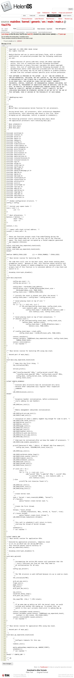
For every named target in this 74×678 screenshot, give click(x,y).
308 (5, 596)
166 (5, 342)
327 (5, 629)
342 (5, 656)
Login (38, 13)
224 (5, 446)
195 (5, 394)
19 (5, 79)
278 (5, 542)
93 (5, 212)
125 (5, 269)
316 (5, 610)
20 (5, 81)
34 (5, 106)
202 (5, 406)
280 (5, 546)
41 (5, 119)
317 (5, 612)
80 (5, 188)
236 (5, 467)
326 (5, 628)
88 (5, 203)
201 (5, 405)
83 (5, 194)
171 (5, 351)
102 (5, 228)
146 (5, 306)
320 (5, 617)
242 (5, 478)
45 (5, 126)
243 (5, 479)
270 (5, 528)
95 (5, 215)
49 (5, 133)
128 (5, 274)
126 (5, 271)
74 (5, 178)
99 (5, 222)
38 (5, 113)
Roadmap (42, 15)
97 (5, 219)
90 (5, 206)
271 (5, 529)
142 (5, 299)
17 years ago (62, 34)
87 (5, 201)
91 (5, 208)
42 (5, 121)
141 (5, 297)
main (50, 21)
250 (5, 492)
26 (5, 92)
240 (5, 474)
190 (5, 385)
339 (5, 651)
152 (5, 317)
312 (5, 603)
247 (5, 487)
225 (5, 447)
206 (5, 413)
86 (5, 199)
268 (5, 524)
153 (5, 319)
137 (5, 290)
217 (5, 433)
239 (5, 472)
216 (5, 431)
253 (5, 497)
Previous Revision (27, 19)
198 (5, 399)
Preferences (46, 13)
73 (5, 176)
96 (5, 217)
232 (5, 460)
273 (5, 533)
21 (5, 83)
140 (5, 296)
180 (5, 367)
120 (5, 260)
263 (5, 515)
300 (5, 581)
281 (5, 547)
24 (5, 88)
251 (5, 494)
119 (5, 258)
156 (5, 324)
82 (5, 192)
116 (5, 253)
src (44, 21)
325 (5, 626)
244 (5, 481)
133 (5, 283)
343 (5, 658)
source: (5, 21)
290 (5, 563)
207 (5, 415)
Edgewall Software (20, 676)
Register (54, 13)
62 (5, 156)
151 (5, 315)
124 (5, 267)
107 (5, 237)
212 (5, 424)
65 (5, 162)
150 (5, 313)
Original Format (42, 672)
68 (5, 167)
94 (5, 213)
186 (5, 378)
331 (5, 637)
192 (5, 388)
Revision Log (68, 19)
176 (5, 360)
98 (5, 221)
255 (5, 501)
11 (5, 65)
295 (5, 572)
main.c (59, 21)
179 (5, 365)
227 (5, 451)
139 (5, 294)
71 (5, 172)
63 (5, 158)
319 (5, 615)
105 (5, 233)
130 (5, 278)
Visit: (14, 28)
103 (5, 230)
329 (5, 633)
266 (5, 521)
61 (5, 154)
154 (5, 321)
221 (5, 440)
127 (5, 272)
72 (5, 174)
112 (5, 246)
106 (5, 235)
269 (5, 526)
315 (5, 608)
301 (5, 583)
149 (5, 312)
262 (5, 513)
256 (5, 503)
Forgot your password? (65, 13)
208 (5, 417)
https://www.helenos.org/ (65, 676)
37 (5, 112)
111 (5, 244)
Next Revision (50, 19)
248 (5, 488)
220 (5, 438)
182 (5, 370)
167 (5, 344)
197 (5, 397)
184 (5, 374)
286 (5, 556)
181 (5, 369)
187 (5, 379)
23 (5, 87)
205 (5, 412)
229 (5, 454)
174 (5, 356)
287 (5, 558)
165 (5, 340)
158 (5, 328)
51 (5, 137)
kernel (25, 21)
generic (35, 21)
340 (5, 653)
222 (5, 442)
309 (5, 597)
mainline (15, 21)
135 (5, 287)
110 (5, 242)
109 (5, 240)
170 (5, 349)
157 (5, 326)
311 (5, 601)
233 (5, 462)
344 (5, 660)
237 (5, 469)
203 (5, 408)
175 (5, 358)
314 (5, 606)
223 (5, 444)
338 (5, 649)
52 (5, 138)
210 (5, 421)
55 (5, 144)
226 (5, 449)
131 (5, 279)
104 (5, 231)
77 (5, 183)
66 (5, 163)
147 (5, 308)
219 (5, 437)
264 (5, 517)
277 (5, 540)
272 (5, 531)
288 (5, 560)
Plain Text (29, 672)
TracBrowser (44, 667)
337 (5, 647)
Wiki (24, 15)
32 (5, 103)
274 (5, 535)
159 (5, 329)
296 (5, 574)
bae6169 (30, 34)
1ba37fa (6, 24)
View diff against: (64, 29)
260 (5, 510)
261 (5, 512)
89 (5, 204)
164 (5, 338)
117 (5, 254)
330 (5, 635)
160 (5, 331)
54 (5, 142)
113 (5, 247)
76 (5, 181)
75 (5, 179)
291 (5, 565)
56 (5, 146)
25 (5, 90)
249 (5, 490)
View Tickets (67, 15)
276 (5, 538)
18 (5, 78)
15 (5, 72)
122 (5, 263)
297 (5, 576)
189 (5, 383)
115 (5, 251)
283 (5, 551)
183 (5, 372)
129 (5, 276)
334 (5, 642)
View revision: (41, 29)
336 (5, 645)
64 (5, 160)
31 (5, 101)
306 (5, 592)
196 (5, 396)
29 (5, 97)
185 (5, 376)
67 (5, 165)
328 (5, 631)
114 (5, 249)
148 (5, 310)
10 (5, 63)
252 (5, 496)
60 (5, 153)
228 (5, 453)
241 (5, 476)
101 (5, 226)
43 (5, 122)
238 (5, 470)
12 (5, 67)
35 (5, 108)
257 (5, 504)
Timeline (32, 15)
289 (5, 562)
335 (5, 644)
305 (5, 590)
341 (5, 654)
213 (5, 426)
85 (5, 197)
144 (5, 303)
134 (5, 285)
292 (5, 567)
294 (5, 571)
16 (5, 74)
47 (5, 130)
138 (5, 292)
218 (5, 435)
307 (5, 594)
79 (5, 187)
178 (5, 363)
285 (5, 554)
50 (5, 135)
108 (5, 238)
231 (5, 458)
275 (5, 537)
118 (5, 256)
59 (5, 151)
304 (5, 588)
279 (5, 544)
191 (5, 387)
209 (5, 419)
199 (5, 401)
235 (5, 465)
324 (5, 624)
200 (5, 403)
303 (5, 587)
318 (5, 613)
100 (5, 224)
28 (5, 96)
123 (5, 265)
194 (5, 392)
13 (5, 69)
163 (5, 337)
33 (5, 104)
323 (5, 622)
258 (5, 506)
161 (5, 333)
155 (5, 322)
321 (5, 619)
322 (5, 621)
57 (5, 147)
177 (5, 362)
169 (5, 347)
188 (5, 381)
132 (5, 281)
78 (5, 185)
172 (5, 353)
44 (5, 124)
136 (5, 288)
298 (5, 578)
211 (5, 422)
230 (5, 456)
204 (5, 410)
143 (5, 301)
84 (5, 195)
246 (5, 485)
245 (5, 483)
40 (5, 117)
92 (5, 210)
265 (5, 519)
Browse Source (54, 15)
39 (5, 115)
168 (5, 346)
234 (5, 463)
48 (5, 131)
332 (5, 638)
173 (5, 354)
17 (5, 76)
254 (5, 499)
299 (5, 579)
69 (5, 169)
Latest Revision (39, 19)
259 (5, 508)
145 (5, 304)
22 (5, 85)
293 (5, 569)
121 (5, 262)
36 (5, 110)
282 (5, 549)
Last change (5, 34)
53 (5, 140)
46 (5, 128)
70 (5, 171)
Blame (60, 19)
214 (5, 428)
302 (5, 585)
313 (5, 604)
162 (5, 335)
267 (5, 522)
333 (5, 640)
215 (5, 429)
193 (5, 390)
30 (5, 99)
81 (5, 190)
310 (5, 599)
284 (5, 553)
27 (5, 94)
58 (5, 149)
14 (5, 71)
